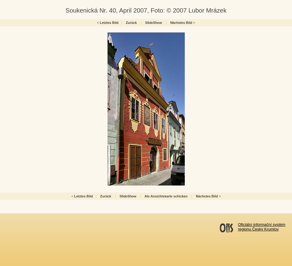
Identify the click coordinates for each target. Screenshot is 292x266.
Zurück (131, 22)
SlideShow (153, 22)
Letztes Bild (109, 22)
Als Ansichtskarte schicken (166, 196)
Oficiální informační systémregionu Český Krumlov (261, 226)
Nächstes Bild (181, 22)
